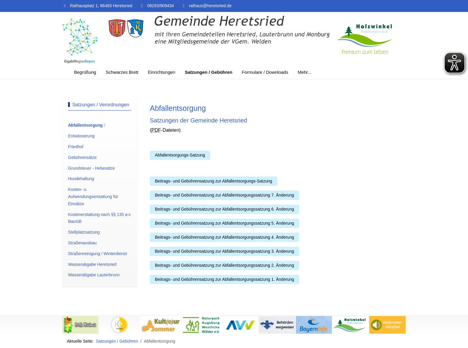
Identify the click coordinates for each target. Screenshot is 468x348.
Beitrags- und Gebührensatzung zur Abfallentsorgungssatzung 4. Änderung (224, 237)
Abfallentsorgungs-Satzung (180, 155)
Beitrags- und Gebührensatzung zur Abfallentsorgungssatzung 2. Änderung (224, 265)
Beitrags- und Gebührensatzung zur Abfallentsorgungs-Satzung (213, 181)
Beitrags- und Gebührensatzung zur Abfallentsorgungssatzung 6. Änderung (224, 209)
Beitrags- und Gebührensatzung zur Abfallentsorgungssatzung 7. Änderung (224, 195)
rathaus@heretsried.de (210, 5)
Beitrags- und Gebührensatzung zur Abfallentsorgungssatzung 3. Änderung (224, 251)
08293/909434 (160, 5)
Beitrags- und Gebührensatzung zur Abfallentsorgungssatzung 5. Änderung (224, 223)
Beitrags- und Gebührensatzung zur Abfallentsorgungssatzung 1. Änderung (224, 279)
